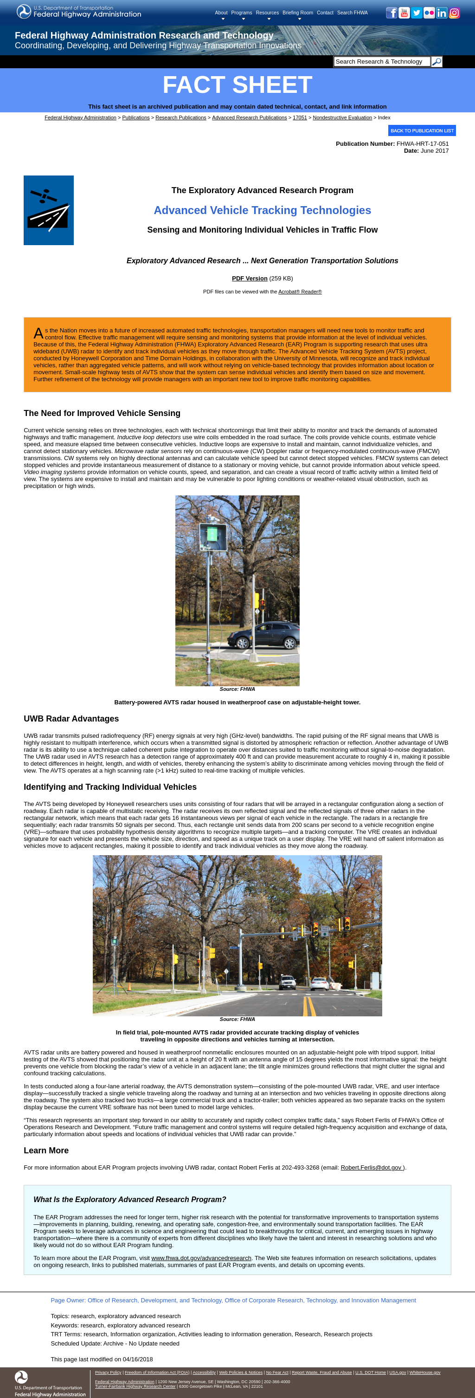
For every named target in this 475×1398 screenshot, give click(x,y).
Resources (267, 12)
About (221, 12)
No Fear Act (277, 1372)
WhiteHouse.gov (425, 1372)
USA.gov (398, 1372)
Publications (135, 117)
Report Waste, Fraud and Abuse (322, 1372)
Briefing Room (297, 12)
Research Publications (180, 117)
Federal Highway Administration (80, 117)
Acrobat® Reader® (300, 291)
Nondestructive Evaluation (342, 117)
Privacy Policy (108, 1372)
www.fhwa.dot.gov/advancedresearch (201, 1258)
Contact (325, 12)
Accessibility (204, 1372)
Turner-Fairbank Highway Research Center (135, 1386)
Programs (241, 12)
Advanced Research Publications (249, 117)
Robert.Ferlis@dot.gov (372, 1167)
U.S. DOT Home (370, 1372)
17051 (300, 117)
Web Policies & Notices (241, 1372)
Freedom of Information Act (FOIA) (157, 1372)
